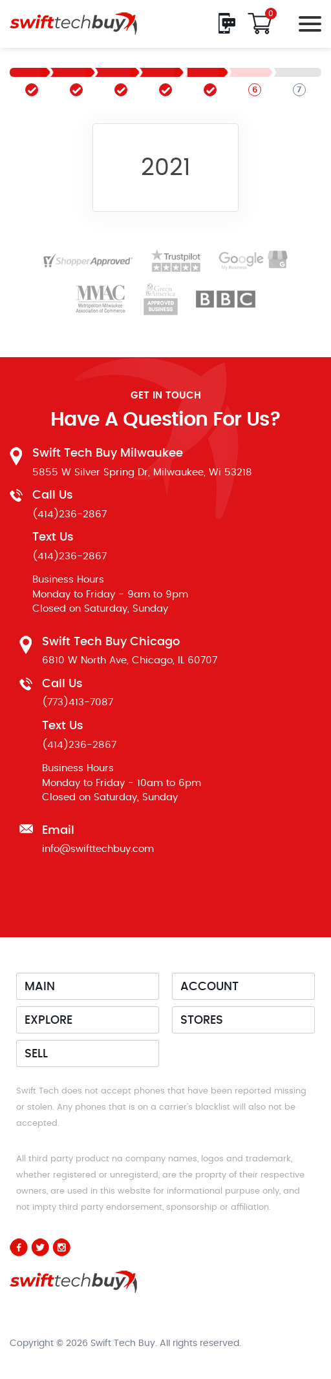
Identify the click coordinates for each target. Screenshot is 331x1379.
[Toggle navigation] (307, 23)
